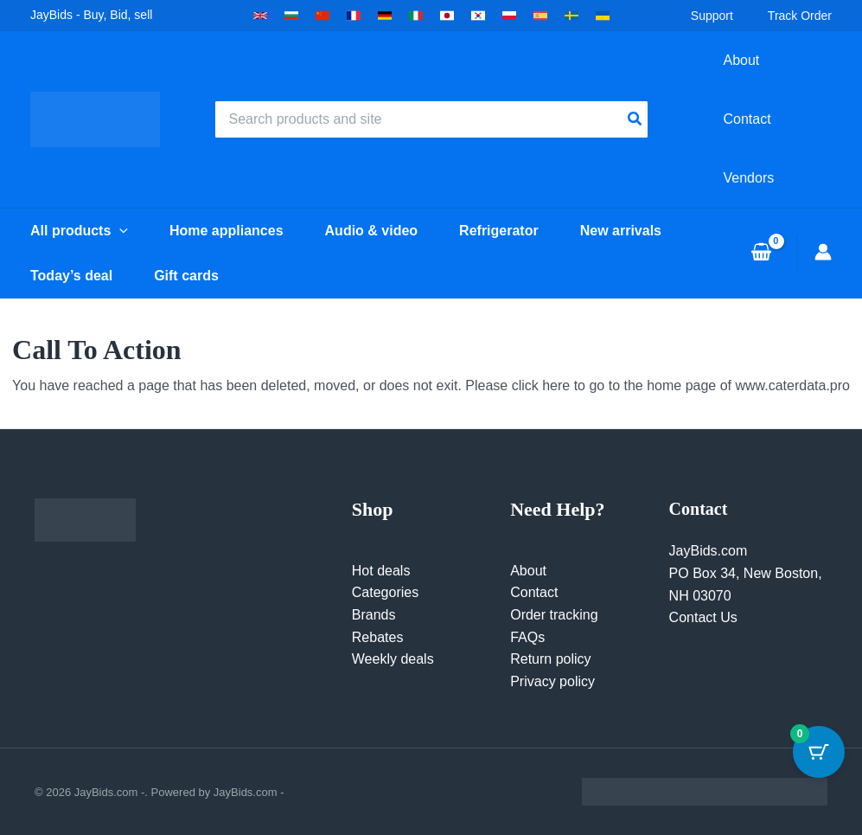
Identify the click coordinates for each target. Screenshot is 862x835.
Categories (385, 592)
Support (712, 15)
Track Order (800, 15)
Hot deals (381, 570)
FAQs (527, 637)
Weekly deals (393, 659)
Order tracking (553, 614)
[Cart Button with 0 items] (819, 752)
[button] (260, 15)
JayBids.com (708, 550)
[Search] (635, 119)
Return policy (550, 659)
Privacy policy (552, 681)
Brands (374, 614)
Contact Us (703, 617)
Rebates (378, 637)
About (528, 570)
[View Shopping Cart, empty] (761, 253)
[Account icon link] (823, 251)
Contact (534, 592)
